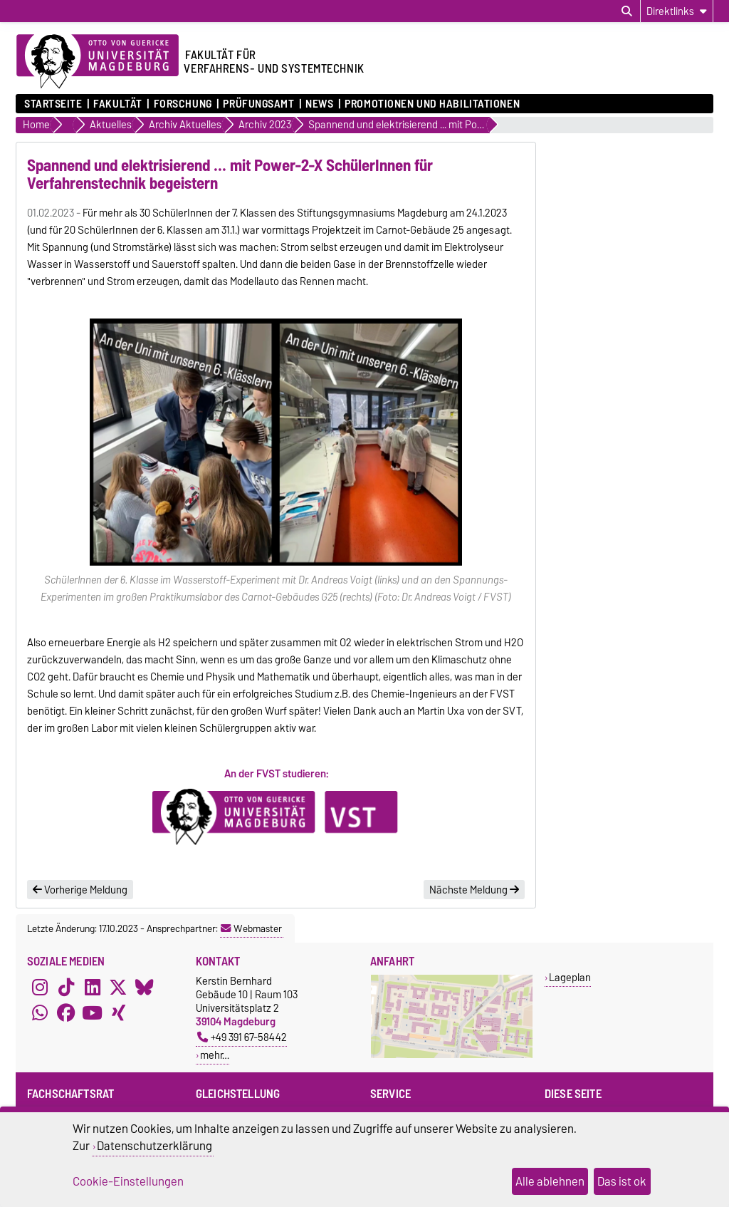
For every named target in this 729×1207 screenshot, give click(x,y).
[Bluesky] (144, 987)
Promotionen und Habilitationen (432, 104)
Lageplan (570, 977)
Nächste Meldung (474, 889)
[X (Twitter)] (118, 987)
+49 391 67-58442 (242, 1037)
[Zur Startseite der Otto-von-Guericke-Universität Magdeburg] (97, 61)
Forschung (183, 104)
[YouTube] (92, 1012)
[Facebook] (66, 1012)
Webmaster (251, 928)
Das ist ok (621, 1181)
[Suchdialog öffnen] (627, 11)
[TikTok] (66, 987)
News (319, 104)
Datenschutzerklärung (154, 1146)
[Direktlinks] (677, 11)
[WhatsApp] (40, 1012)
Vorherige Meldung (80, 889)
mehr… (214, 1055)
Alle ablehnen (549, 1181)
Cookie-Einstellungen (128, 1181)
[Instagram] (40, 987)
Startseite (53, 104)
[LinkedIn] (92, 987)
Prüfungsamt (258, 104)
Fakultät (117, 104)
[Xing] (118, 1012)
